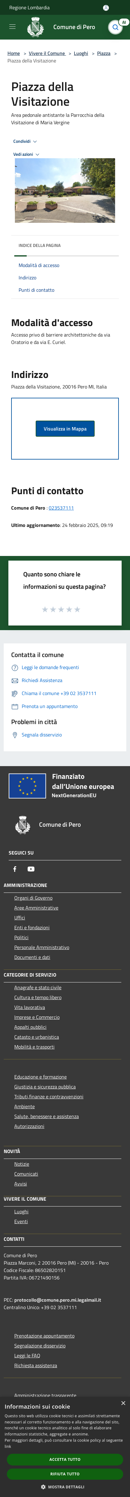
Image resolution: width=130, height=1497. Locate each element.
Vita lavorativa (29, 1007)
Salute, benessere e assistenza (46, 1116)
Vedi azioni (27, 154)
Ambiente (24, 1106)
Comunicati (26, 1173)
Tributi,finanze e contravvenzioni (48, 1096)
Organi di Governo (33, 897)
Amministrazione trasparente (45, 1395)
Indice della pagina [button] (40, 245)
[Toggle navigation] (12, 26)
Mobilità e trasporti (34, 1046)
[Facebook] (15, 869)
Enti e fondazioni (32, 927)
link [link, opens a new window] (8, 1446)
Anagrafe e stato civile (37, 987)
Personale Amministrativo (41, 947)
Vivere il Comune (47, 53)
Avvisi (20, 1183)
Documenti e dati (32, 957)
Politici (21, 937)
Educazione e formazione (40, 1076)
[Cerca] (117, 27)
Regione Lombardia (29, 7)
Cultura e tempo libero (37, 997)
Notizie (21, 1164)
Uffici (19, 917)
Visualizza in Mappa (65, 428)
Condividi (26, 141)
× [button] (123, 1403)
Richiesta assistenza (35, 1365)
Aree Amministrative (36, 907)
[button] (65, 1487)
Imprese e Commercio (37, 1017)
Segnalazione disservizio (39, 1345)
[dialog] (65, 1447)
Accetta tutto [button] (64, 1459)
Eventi (21, 1221)
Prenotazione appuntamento (44, 1335)
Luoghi (81, 53)
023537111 (61, 507)
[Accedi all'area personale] (106, 8)
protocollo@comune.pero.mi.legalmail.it (57, 1300)
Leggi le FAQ (27, 1355)
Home (13, 53)
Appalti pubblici (30, 1027)
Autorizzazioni (29, 1126)
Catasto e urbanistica (36, 1037)
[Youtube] (31, 869)
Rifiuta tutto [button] (65, 1474)
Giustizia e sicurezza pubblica (45, 1086)
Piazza (103, 53)
